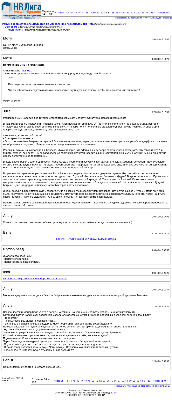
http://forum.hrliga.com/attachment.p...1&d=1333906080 (35, 278)
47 (83, 12)
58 (124, 12)
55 (113, 12)
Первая (59, 12)
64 (147, 12)
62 (139, 12)
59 (128, 12)
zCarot (114, 393)
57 (120, 12)
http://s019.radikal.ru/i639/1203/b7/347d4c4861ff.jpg (86, 239)
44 (72, 12)
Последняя (163, 12)
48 (87, 12)
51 (98, 12)
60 (132, 12)
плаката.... (27, 70)
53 (105, 12)
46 (79, 12)
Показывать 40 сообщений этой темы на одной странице (143, 18)
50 (94, 12)
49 (90, 12)
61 (135, 12)
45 (75, 12)
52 (102, 12)
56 (117, 12)
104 (151, 12)
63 (143, 12)
